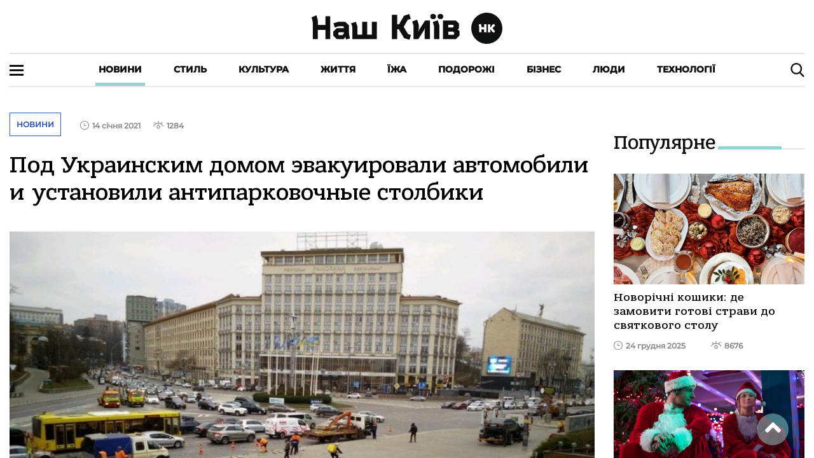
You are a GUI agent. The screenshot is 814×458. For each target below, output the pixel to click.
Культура (263, 69)
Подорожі (466, 69)
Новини (120, 69)
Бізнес (544, 69)
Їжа (396, 69)
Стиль (190, 69)
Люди (609, 69)
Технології (686, 69)
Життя (338, 69)
